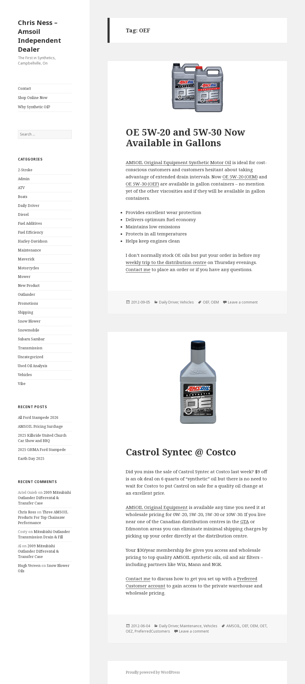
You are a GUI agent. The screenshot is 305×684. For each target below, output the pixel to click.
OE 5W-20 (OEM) (240, 177)
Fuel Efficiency (30, 232)
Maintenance (29, 250)
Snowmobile (28, 330)
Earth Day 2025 (31, 458)
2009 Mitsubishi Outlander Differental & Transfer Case (44, 498)
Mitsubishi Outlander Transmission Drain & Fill (44, 534)
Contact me (138, 269)
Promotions (28, 303)
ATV (21, 187)
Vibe (22, 383)
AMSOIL (233, 625)
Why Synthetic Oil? (34, 106)
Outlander (26, 294)
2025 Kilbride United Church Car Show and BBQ (42, 438)
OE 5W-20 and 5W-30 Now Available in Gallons (185, 137)
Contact (24, 88)
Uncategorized (30, 356)
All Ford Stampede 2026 (38, 417)
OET (263, 625)
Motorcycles (28, 268)
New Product (29, 285)
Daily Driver (28, 205)
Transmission (30, 347)
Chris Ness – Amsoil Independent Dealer (39, 36)
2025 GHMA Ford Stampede (42, 449)
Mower (24, 276)
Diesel (23, 214)
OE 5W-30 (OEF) (142, 184)
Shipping (25, 312)
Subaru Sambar (31, 339)
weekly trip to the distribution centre (166, 262)
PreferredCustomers (152, 631)
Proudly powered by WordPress (153, 672)
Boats (22, 196)
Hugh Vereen (29, 565)
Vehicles (25, 374)
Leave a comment (243, 302)
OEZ (129, 631)
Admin (23, 178)
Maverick (26, 259)
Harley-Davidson (32, 241)
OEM (215, 302)
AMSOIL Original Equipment (157, 507)
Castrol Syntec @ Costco (181, 452)
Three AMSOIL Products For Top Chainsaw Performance (43, 517)
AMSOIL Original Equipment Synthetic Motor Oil (178, 162)
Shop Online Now (32, 97)
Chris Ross (27, 512)
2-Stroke (25, 169)
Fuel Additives (30, 223)
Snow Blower (29, 321)
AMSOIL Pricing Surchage (40, 426)
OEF (206, 302)
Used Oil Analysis (32, 365)
